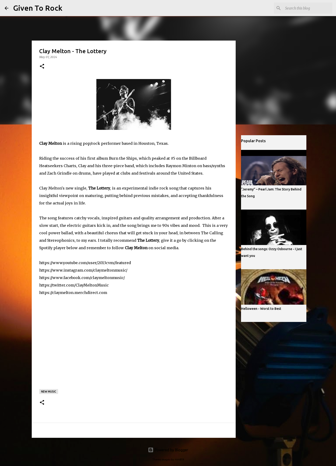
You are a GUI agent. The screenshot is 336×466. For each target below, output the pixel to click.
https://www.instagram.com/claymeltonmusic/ (83, 270)
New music (48, 391)
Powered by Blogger (168, 450)
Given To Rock (37, 8)
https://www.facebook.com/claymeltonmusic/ (82, 277)
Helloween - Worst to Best (261, 309)
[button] (42, 66)
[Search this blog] (307, 8)
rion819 (179, 459)
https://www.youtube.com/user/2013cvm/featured (85, 262)
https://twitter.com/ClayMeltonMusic (74, 285)
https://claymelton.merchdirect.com (73, 292)
